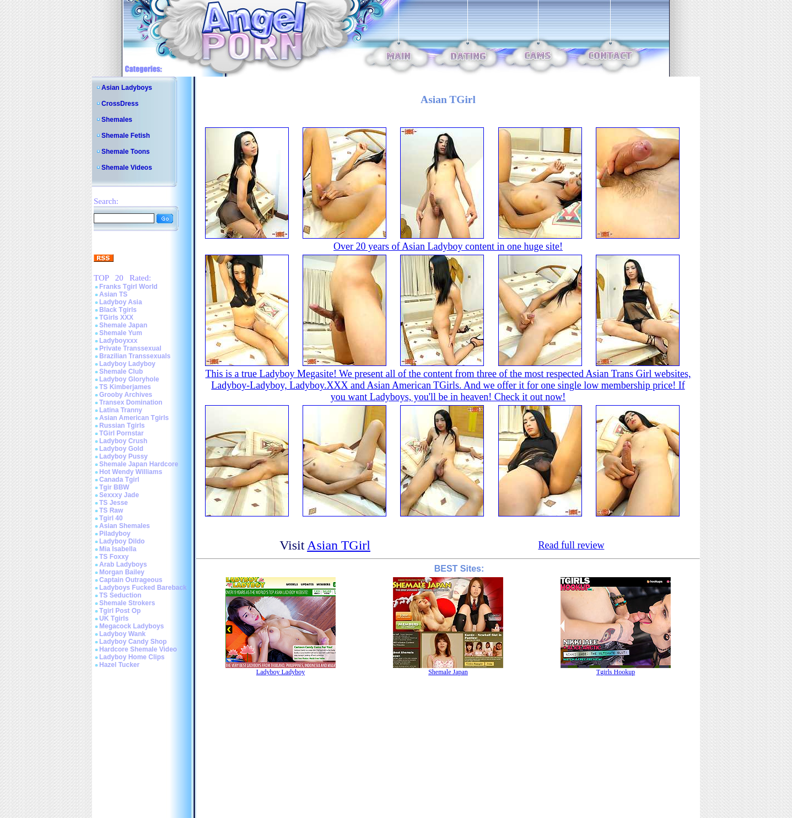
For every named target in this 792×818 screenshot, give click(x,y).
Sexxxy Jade (119, 495)
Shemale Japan (123, 325)
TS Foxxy (113, 557)
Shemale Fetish (125, 135)
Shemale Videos (126, 167)
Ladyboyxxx (118, 341)
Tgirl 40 (111, 518)
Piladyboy (115, 533)
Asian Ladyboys (126, 88)
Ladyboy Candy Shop (133, 641)
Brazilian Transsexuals (134, 356)
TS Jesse (113, 503)
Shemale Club (121, 371)
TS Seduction (120, 595)
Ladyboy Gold (121, 449)
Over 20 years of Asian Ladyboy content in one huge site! (448, 246)
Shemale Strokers (127, 603)
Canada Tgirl (119, 479)
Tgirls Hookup (615, 672)
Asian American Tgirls (134, 418)
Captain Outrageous (131, 580)
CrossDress (119, 103)
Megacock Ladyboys (131, 626)
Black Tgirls (118, 310)
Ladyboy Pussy (123, 456)
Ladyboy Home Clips (132, 657)
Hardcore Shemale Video (138, 649)
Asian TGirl (338, 545)
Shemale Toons (125, 151)
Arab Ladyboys (123, 564)
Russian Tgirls (122, 425)
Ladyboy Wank (122, 634)
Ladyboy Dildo (122, 541)
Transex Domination (131, 402)
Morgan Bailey (121, 572)
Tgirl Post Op (120, 611)
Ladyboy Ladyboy (127, 364)
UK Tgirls (113, 618)
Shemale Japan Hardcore (138, 464)
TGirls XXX (116, 317)
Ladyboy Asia (120, 302)
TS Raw (111, 510)
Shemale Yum (120, 333)
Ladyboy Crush (123, 441)
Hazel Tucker (119, 665)
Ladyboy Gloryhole (129, 379)
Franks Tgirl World (128, 286)
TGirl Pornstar (121, 433)
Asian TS (113, 294)
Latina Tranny (120, 410)
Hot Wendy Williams (130, 472)
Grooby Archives (125, 395)
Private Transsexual (130, 348)
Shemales (116, 119)
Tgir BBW (114, 487)
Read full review (571, 545)
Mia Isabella (117, 549)
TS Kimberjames (125, 387)
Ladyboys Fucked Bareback (143, 587)
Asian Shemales (124, 526)
